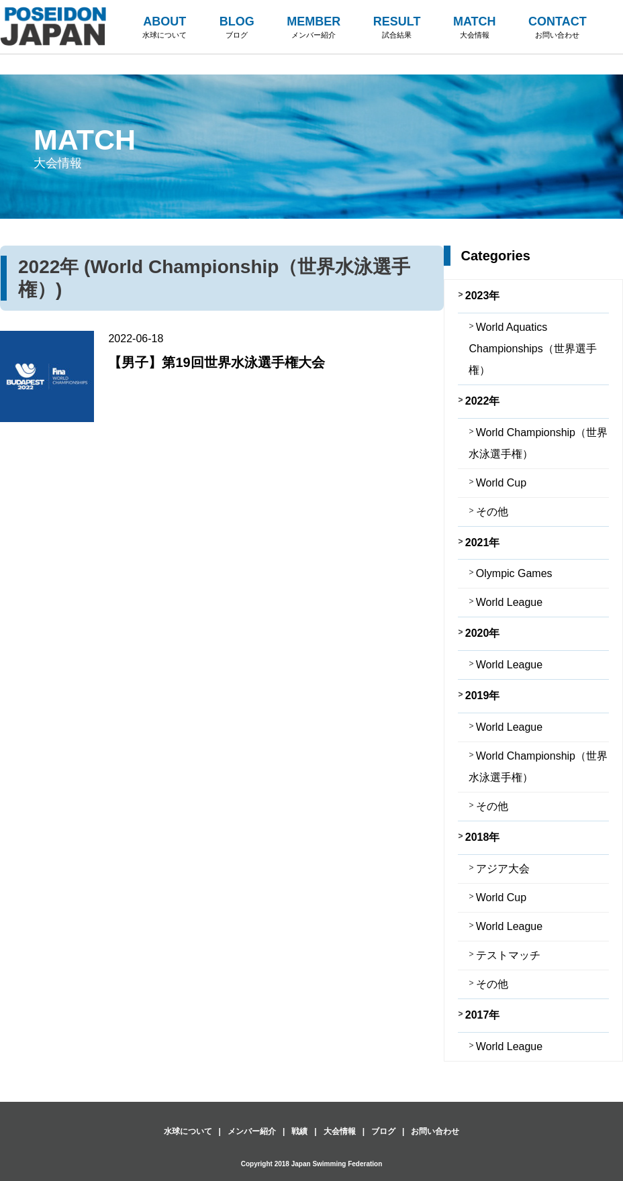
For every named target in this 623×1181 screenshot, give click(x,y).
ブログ (383, 1131)
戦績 (299, 1131)
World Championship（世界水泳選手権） (538, 443)
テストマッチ (508, 955)
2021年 (482, 542)
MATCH (474, 28)
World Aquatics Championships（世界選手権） (532, 348)
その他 (492, 511)
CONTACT (557, 28)
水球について (188, 1131)
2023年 (482, 295)
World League (509, 602)
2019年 (482, 695)
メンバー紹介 (252, 1131)
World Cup (501, 483)
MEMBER (313, 28)
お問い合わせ (435, 1131)
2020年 (482, 633)
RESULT (397, 28)
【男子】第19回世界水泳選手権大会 (216, 362)
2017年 (482, 1015)
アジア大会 (503, 868)
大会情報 (340, 1131)
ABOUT (164, 28)
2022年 (482, 401)
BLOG (237, 28)
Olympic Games (514, 573)
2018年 (482, 837)
